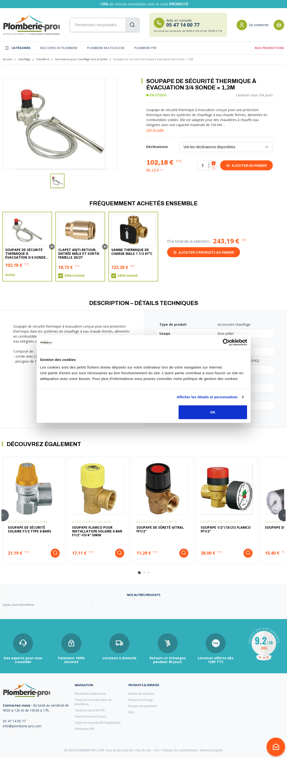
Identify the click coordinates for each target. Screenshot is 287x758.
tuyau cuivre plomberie (18, 605)
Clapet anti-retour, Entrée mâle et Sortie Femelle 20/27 (78, 253)
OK (213, 412)
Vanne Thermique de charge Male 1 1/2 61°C (131, 252)
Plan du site (143, 750)
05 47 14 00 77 (14, 721)
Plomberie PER (145, 48)
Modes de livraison (141, 694)
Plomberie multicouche (106, 48)
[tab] (139, 572)
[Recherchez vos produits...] (105, 25)
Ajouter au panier (246, 165)
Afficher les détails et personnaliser (207, 397)
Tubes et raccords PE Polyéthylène (98, 723)
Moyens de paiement (142, 706)
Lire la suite (155, 130)
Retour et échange (140, 700)
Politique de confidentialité (179, 750)
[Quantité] (206, 165)
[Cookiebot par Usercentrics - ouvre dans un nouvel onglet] (226, 342)
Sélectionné (74, 275)
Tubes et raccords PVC (90, 710)
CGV (156, 750)
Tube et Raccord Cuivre (90, 716)
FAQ (131, 712)
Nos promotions (269, 48)
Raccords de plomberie (59, 48)
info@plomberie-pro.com (22, 726)
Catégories (18, 48)
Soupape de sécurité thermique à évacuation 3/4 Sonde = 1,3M (27, 253)
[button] (57, 181)
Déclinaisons (157, 146)
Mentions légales (211, 750)
